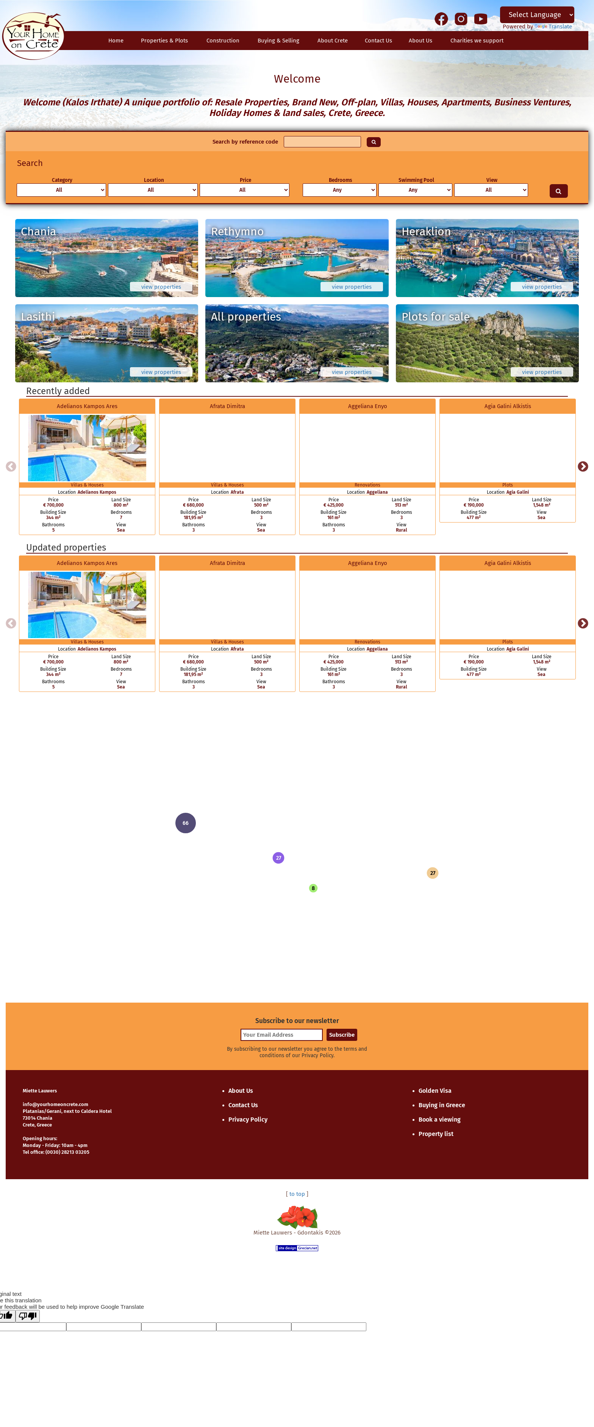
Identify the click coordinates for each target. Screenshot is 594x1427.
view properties (161, 286)
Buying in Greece (442, 1105)
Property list (436, 1134)
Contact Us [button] (378, 40)
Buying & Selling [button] (278, 40)
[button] (278, 857)
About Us (420, 40)
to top (297, 1194)
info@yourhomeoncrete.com (55, 1104)
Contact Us (243, 1105)
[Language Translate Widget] (537, 14)
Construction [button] (222, 40)
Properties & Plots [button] (164, 40)
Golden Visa (435, 1090)
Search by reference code (245, 141)
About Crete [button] (332, 40)
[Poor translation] (28, 1316)
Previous (11, 467)
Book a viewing (440, 1119)
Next (583, 467)
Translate (553, 26)
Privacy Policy (247, 1119)
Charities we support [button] (476, 40)
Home (115, 40)
